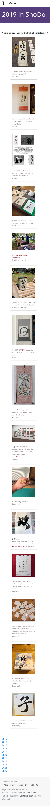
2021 (4, 758)
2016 (4, 742)
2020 (4, 754)
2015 (4, 738)
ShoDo (20, 785)
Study (12, 785)
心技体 (22, 350)
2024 (4, 767)
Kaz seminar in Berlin (19, 546)
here (22, 415)
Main (6, 785)
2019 (4, 751)
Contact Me (31, 792)
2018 (4, 748)
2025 (4, 770)
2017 (4, 745)
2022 (4, 761)
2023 (4, 764)
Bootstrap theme (27, 796)
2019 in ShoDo (23, 14)
